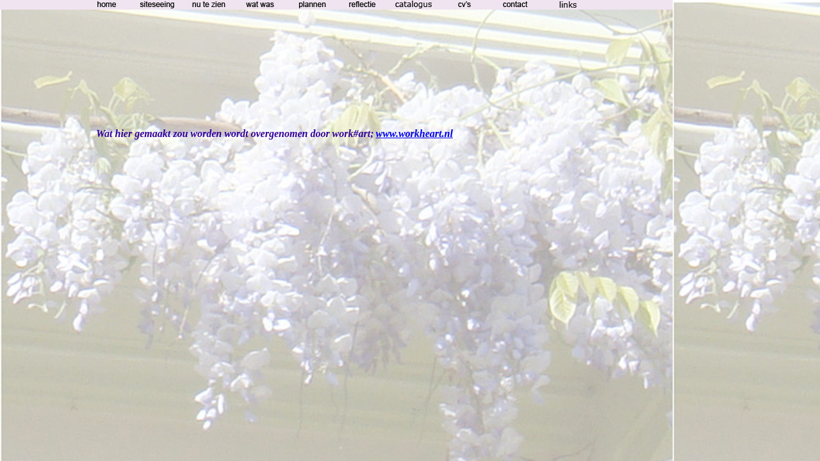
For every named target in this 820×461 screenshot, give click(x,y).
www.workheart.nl (414, 133)
